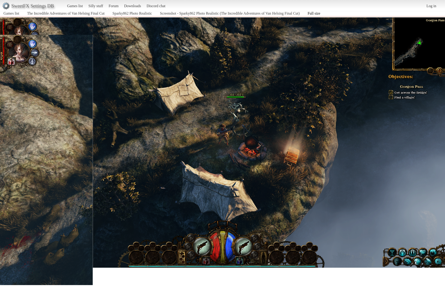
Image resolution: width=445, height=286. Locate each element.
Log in (431, 6)
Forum (114, 6)
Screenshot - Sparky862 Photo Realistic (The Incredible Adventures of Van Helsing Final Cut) (230, 13)
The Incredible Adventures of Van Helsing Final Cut (66, 13)
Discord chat (155, 6)
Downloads (132, 6)
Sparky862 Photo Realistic (132, 13)
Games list (75, 6)
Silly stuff (96, 6)
